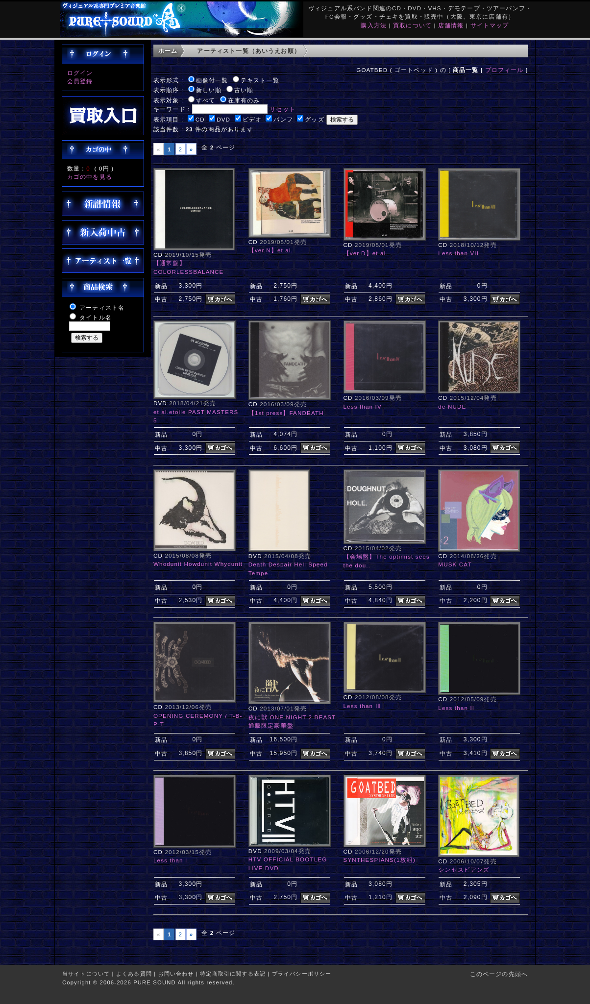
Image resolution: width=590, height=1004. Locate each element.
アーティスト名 (101, 307)
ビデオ (252, 119)
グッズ (314, 119)
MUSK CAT (454, 564)
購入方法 (374, 25)
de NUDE (452, 406)
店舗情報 (451, 25)
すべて (205, 100)
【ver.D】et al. (366, 253)
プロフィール (504, 70)
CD (200, 119)
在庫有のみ (244, 100)
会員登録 (80, 81)
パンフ (283, 119)
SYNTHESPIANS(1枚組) (380, 860)
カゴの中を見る (89, 176)
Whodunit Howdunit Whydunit (198, 564)
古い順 (243, 90)
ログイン (80, 73)
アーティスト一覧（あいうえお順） (248, 51)
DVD (223, 119)
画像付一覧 (212, 80)
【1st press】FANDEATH (286, 413)
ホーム (167, 51)
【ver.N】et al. (270, 250)
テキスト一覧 (260, 80)
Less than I (170, 860)
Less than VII (458, 253)
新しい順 (209, 90)
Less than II (456, 708)
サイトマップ (489, 25)
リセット (282, 109)
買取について (412, 25)
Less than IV (363, 406)
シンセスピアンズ (464, 869)
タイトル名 (95, 317)
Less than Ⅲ (363, 706)
